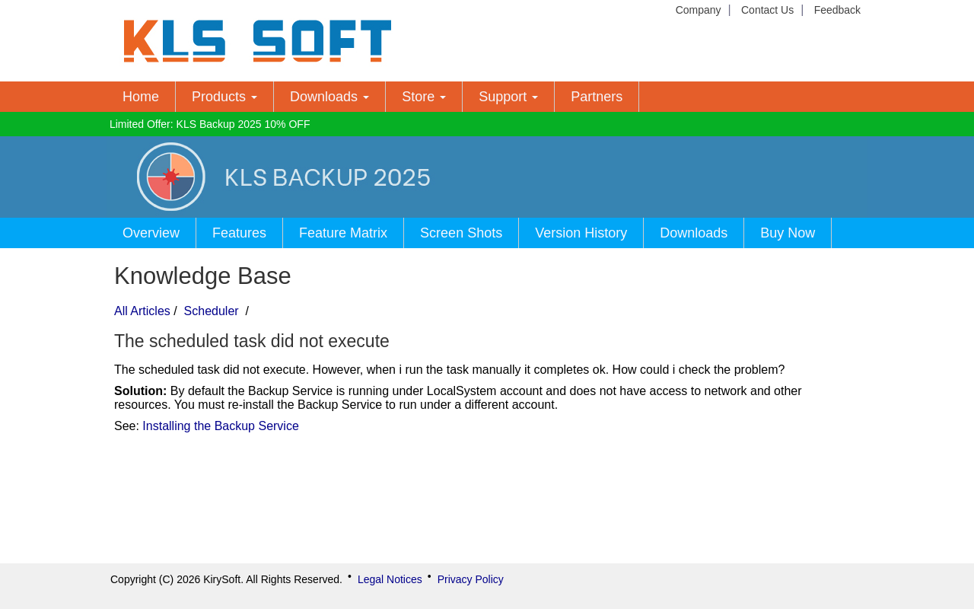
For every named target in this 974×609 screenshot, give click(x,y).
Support (508, 96)
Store (424, 96)
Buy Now (787, 233)
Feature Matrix (343, 233)
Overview (151, 233)
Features (239, 233)
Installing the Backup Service (220, 425)
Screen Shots (461, 233)
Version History (581, 233)
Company (698, 10)
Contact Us (767, 10)
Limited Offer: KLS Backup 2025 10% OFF (210, 124)
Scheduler (211, 310)
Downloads (329, 96)
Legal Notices (390, 579)
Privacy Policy (471, 579)
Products (224, 96)
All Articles (142, 310)
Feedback (837, 10)
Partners (596, 96)
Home (141, 96)
